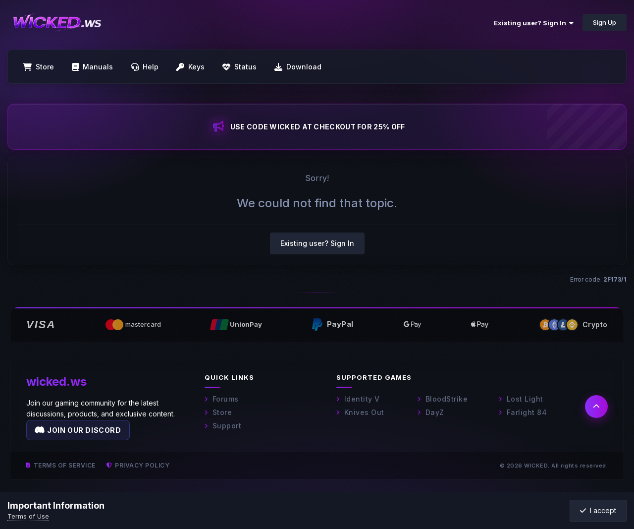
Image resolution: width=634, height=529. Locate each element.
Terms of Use (28, 516)
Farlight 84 (523, 412)
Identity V (358, 399)
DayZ (431, 412)
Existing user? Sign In (534, 23)
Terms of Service (61, 465)
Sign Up (604, 22)
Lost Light (521, 399)
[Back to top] (596, 406)
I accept (598, 510)
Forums (222, 399)
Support (223, 425)
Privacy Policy (138, 465)
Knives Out (360, 412)
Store (218, 412)
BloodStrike (443, 399)
